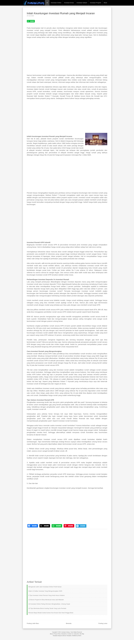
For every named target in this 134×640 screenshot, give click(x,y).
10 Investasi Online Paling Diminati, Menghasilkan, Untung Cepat (49, 604)
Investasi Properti (95, 3)
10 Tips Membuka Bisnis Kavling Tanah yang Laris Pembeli (47, 608)
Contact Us (70, 633)
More (105, 3)
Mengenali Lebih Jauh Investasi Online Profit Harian (45, 587)
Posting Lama (102, 623)
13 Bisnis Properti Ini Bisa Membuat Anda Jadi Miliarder (46, 599)
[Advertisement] (67, 57)
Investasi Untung (65, 632)
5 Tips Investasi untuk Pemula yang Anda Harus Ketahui (47, 595)
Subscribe (76, 633)
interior (81, 465)
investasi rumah (88, 28)
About (51, 633)
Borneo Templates (67, 635)
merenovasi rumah (64, 465)
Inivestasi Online (56, 3)
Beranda (68, 623)
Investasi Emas (69, 3)
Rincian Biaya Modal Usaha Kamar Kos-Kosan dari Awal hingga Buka (51, 613)
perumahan (53, 152)
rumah (67, 77)
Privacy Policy (57, 633)
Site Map (82, 633)
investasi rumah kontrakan (68, 421)
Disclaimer (64, 633)
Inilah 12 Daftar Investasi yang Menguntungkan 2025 (45, 591)
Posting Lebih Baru (33, 623)
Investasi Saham (82, 3)
